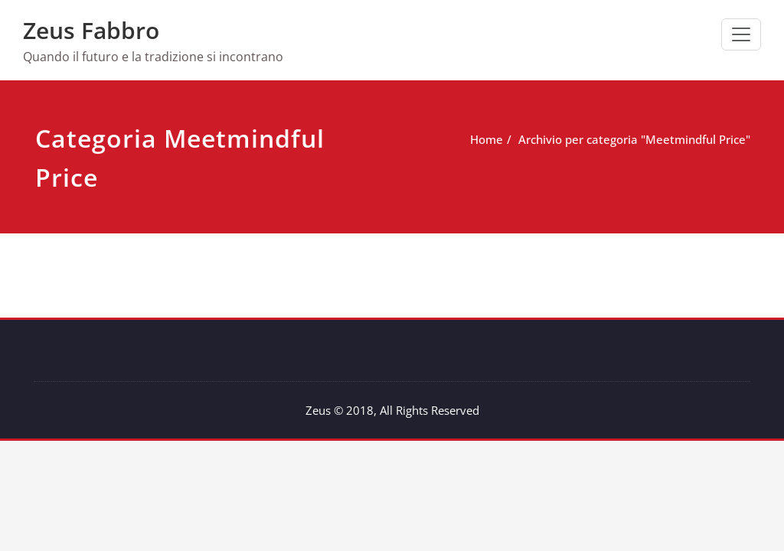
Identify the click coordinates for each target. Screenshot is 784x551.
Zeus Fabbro (91, 30)
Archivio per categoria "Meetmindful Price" (615, 139)
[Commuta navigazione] (741, 34)
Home (467, 139)
